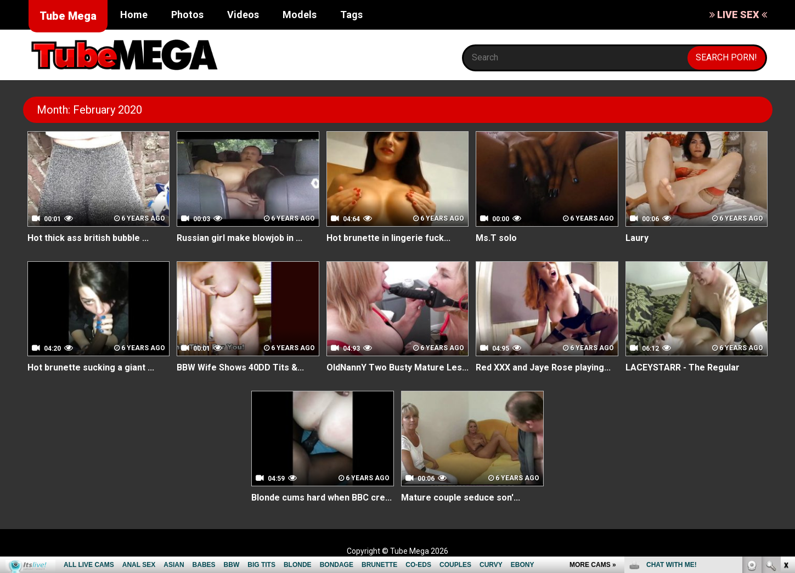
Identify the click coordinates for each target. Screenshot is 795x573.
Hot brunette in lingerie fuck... (388, 238)
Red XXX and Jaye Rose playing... (543, 367)
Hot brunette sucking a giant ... (90, 367)
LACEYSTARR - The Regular (682, 367)
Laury (637, 238)
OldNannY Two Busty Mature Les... (397, 367)
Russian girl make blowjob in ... (239, 238)
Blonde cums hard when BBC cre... (321, 497)
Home (134, 14)
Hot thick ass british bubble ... (88, 238)
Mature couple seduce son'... (460, 497)
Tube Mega (68, 16)
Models (300, 14)
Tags (351, 14)
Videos (243, 14)
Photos (187, 14)
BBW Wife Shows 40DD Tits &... (240, 367)
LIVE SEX (738, 14)
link (785, 401)
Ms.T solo (496, 238)
